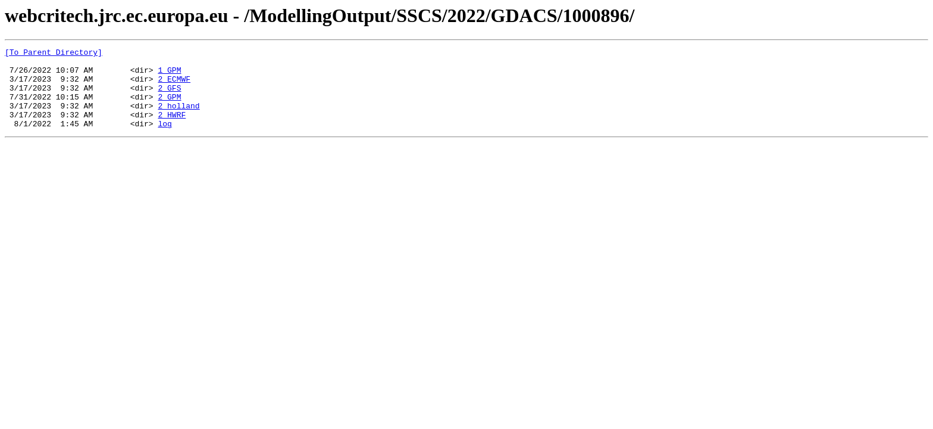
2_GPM (169, 107)
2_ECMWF (174, 85)
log (164, 139)
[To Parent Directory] (53, 53)
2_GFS (169, 96)
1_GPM (169, 75)
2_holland (178, 118)
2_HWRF (172, 128)
